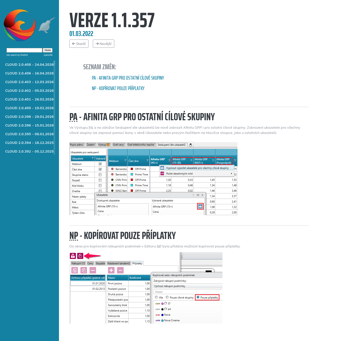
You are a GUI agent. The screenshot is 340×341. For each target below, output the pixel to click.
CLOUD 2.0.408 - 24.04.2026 (29, 64)
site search (12, 55)
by (22, 55)
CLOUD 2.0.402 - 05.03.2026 (29, 90)
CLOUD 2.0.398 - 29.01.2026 (29, 116)
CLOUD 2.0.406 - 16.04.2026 (29, 73)
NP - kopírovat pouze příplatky (118, 88)
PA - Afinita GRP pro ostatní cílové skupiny (128, 78)
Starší (79, 43)
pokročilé (48, 55)
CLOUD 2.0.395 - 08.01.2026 (29, 134)
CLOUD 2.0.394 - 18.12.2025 (29, 142)
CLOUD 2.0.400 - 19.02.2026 (29, 108)
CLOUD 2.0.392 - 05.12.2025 (29, 151)
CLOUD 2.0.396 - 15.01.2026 (29, 125)
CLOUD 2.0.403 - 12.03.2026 (29, 82)
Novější (103, 43)
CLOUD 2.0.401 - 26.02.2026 (29, 99)
